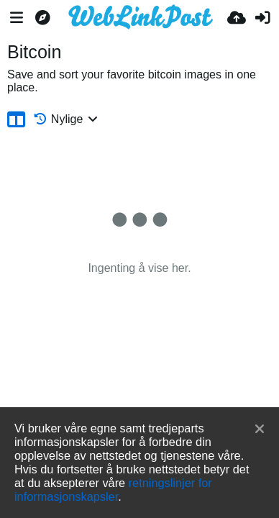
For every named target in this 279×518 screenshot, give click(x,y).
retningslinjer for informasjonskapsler (113, 489)
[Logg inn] (262, 18)
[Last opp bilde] (236, 18)
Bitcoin (34, 52)
